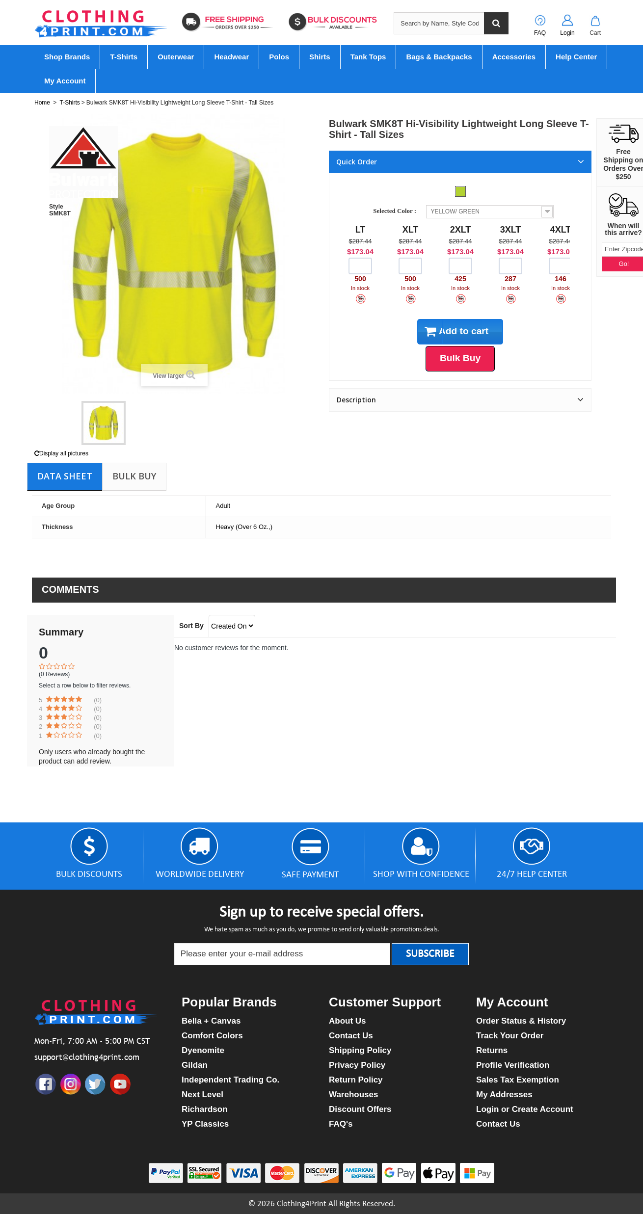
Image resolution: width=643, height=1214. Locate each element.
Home (42, 102)
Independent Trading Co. (230, 1079)
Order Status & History (521, 1021)
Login (567, 32)
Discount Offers (360, 1109)
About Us (347, 1021)
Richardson (205, 1109)
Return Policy (356, 1079)
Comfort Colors (212, 1035)
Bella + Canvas (211, 1021)
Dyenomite (203, 1050)
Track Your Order (509, 1035)
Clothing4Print (301, 1204)
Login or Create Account (524, 1109)
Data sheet (64, 476)
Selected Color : (396, 210)
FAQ (540, 32)
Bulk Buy (134, 476)
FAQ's (340, 1124)
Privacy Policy (357, 1065)
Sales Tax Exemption (517, 1079)
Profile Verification (512, 1065)
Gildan (195, 1065)
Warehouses (353, 1094)
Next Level (202, 1094)
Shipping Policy (360, 1050)
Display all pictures (61, 453)
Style (56, 206)
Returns (492, 1050)
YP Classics (205, 1124)
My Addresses (504, 1094)
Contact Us (351, 1035)
